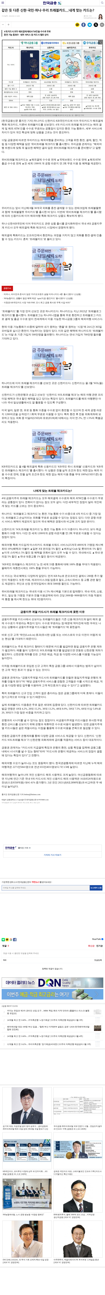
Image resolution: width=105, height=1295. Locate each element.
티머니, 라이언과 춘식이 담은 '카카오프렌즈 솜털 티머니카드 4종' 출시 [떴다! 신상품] (42, 294)
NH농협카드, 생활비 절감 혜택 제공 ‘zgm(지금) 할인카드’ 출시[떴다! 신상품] (38, 298)
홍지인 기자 (24, 848)
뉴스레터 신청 (96, 888)
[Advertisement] (52, 824)
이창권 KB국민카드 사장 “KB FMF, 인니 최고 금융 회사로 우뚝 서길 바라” (37, 302)
